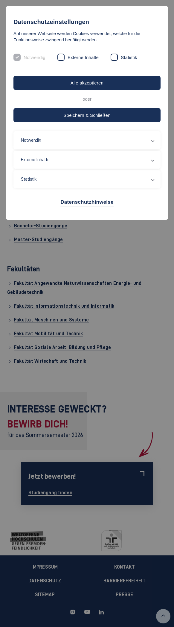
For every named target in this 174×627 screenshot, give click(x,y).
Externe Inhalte (83, 57)
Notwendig (34, 57)
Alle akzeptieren (87, 82)
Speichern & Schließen (86, 115)
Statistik (129, 57)
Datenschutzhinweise (86, 202)
